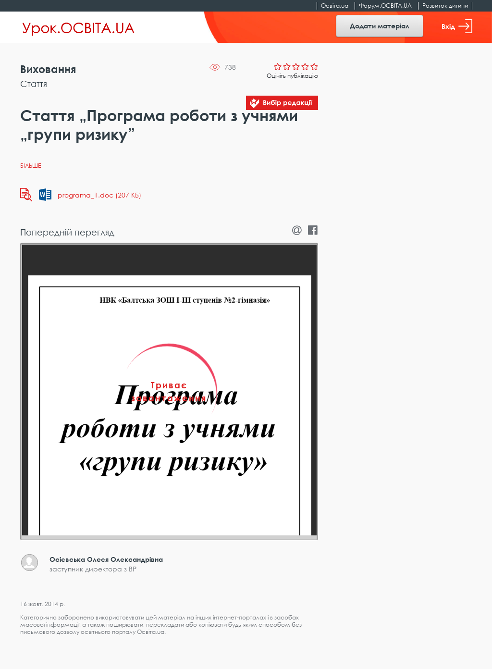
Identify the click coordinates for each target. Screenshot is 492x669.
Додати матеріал (379, 26)
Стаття (33, 83)
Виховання (48, 68)
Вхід (457, 26)
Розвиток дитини (445, 5)
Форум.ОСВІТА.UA (385, 5)
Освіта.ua (334, 5)
